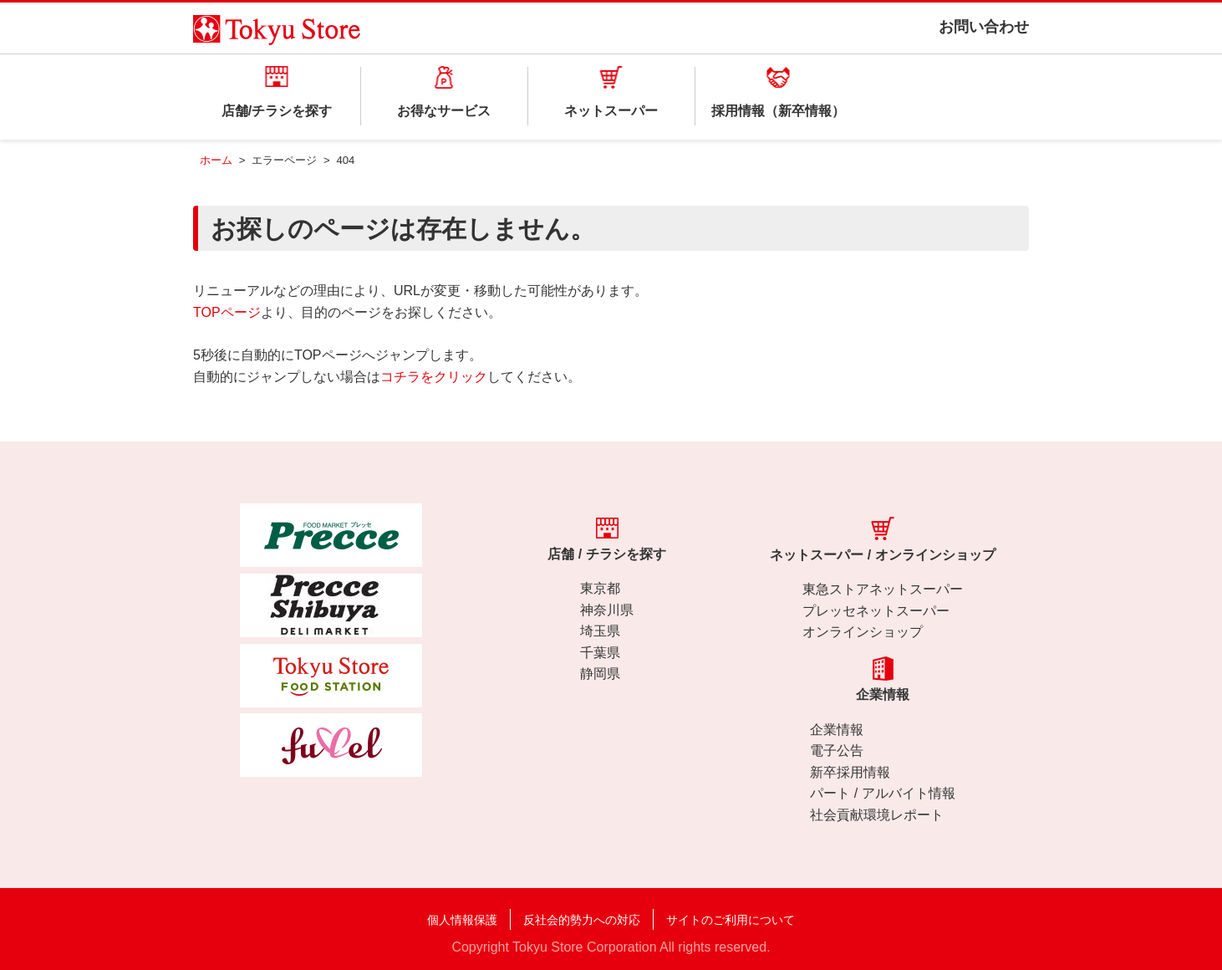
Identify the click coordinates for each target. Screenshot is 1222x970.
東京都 (600, 588)
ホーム (216, 160)
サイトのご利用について (730, 920)
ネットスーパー (611, 111)
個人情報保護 (462, 920)
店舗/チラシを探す (276, 111)
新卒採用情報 (850, 772)
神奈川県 (607, 610)
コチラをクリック (433, 377)
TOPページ (227, 312)
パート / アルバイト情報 (882, 793)
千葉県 (600, 653)
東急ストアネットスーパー (882, 589)
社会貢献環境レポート (877, 815)
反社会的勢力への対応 (581, 920)
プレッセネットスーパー (876, 611)
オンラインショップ (862, 632)
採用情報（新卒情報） (778, 111)
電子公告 (836, 750)
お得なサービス (444, 111)
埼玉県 (600, 631)
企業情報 (836, 729)
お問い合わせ (984, 26)
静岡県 (600, 673)
